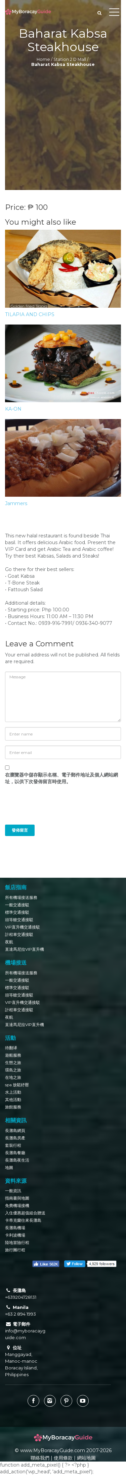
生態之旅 (13, 1062)
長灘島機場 (15, 1227)
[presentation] (50, 808)
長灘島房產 (15, 1137)
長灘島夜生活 (17, 1160)
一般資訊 (13, 1190)
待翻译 (11, 1047)
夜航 (9, 941)
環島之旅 (13, 1069)
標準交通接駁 (17, 912)
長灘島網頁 (15, 1130)
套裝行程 (13, 1145)
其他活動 (13, 1099)
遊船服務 (13, 1055)
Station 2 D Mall (69, 59)
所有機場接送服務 (21, 897)
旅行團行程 (15, 1249)
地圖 (9, 1167)
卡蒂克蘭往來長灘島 (23, 1220)
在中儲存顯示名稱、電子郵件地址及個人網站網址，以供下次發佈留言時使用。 (61, 778)
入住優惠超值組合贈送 (25, 1212)
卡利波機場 (15, 1235)
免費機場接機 (17, 1205)
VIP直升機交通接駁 (22, 927)
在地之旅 (13, 1077)
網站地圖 (86, 1458)
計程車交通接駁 (19, 934)
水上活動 (13, 1092)
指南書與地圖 (17, 1198)
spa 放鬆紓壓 (17, 1084)
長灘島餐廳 (15, 1152)
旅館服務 (13, 1106)
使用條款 (63, 1458)
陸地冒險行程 (17, 1242)
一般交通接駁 (17, 904)
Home (43, 59)
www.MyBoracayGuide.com (52, 1450)
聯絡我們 (40, 1458)
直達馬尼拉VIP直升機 (24, 949)
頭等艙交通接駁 (19, 919)
